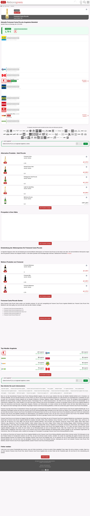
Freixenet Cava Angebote (31, 437)
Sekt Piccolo (7, 6)
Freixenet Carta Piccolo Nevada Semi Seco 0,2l (15, 356)
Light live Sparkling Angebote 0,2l (56, 437)
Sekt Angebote (3, 437)
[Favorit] (86, 9)
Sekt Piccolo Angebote (21, 437)
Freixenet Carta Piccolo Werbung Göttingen (41, 435)
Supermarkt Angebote (5, 433)
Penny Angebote (50, 433)
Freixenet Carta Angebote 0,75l (42, 437)
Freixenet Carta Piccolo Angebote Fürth (25, 435)
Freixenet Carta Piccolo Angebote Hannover (9, 435)
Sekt (3, 6)
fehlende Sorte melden (45, 363)
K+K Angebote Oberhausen (68, 433)
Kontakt (40, 511)
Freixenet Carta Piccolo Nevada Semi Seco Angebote (36, 433)
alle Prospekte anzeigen (45, 243)
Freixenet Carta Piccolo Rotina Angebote (18, 433)
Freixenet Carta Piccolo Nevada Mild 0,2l (13, 353)
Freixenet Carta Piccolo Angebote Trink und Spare (79, 435)
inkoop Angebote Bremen (79, 433)
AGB (45, 510)
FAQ (43, 511)
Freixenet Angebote (11, 437)
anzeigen (69, 253)
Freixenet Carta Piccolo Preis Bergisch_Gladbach (60, 435)
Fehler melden (45, 501)
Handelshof (41, 458)
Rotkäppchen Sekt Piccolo (15, 474)
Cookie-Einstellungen (47, 511)
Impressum (42, 510)
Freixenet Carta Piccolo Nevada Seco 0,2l (14, 355)
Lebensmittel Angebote (68, 437)
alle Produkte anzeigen (45, 207)
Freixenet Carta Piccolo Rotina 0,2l (12, 359)
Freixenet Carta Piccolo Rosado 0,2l (12, 358)
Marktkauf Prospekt (58, 433)
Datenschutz (48, 510)
